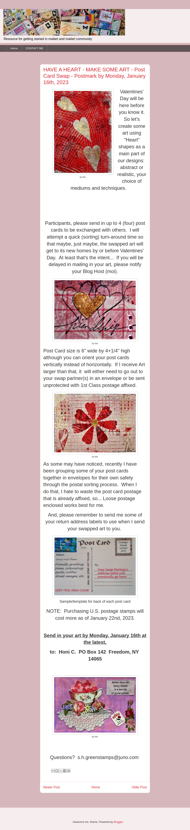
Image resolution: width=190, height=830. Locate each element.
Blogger (118, 821)
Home (14, 48)
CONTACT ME (34, 48)
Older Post (139, 787)
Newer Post (51, 787)
